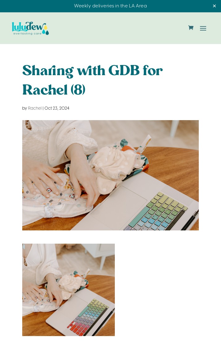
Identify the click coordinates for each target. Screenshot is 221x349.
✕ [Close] (214, 6)
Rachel (35, 108)
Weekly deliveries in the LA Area (110, 6)
